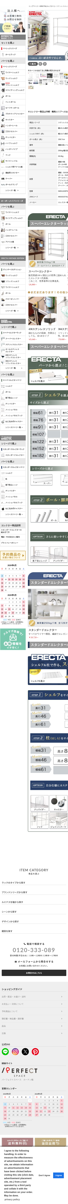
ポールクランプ (9, 185)
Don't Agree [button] (44, 1175)
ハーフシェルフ (9, 143)
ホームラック (8, 55)
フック (6, 155)
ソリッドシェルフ (10, 281)
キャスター (7, 120)
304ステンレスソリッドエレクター (11, 362)
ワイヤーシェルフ (10, 73)
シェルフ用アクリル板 (12, 167)
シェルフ (6, 386)
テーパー (6, 179)
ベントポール (8, 102)
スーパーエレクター (11, 339)
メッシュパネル (9, 410)
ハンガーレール (9, 126)
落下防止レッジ (9, 398)
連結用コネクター (10, 173)
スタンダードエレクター (12, 455)
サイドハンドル (9, 161)
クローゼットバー (10, 299)
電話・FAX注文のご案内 (10, 537)
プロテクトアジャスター (12, 114)
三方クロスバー (9, 131)
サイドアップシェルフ (12, 218)
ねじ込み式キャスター (12, 421)
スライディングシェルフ (12, 90)
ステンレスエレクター (12, 345)
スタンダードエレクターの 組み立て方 (11, 531)
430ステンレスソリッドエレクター (11, 356)
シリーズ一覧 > (11, 190)
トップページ (33, 6)
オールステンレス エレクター (10, 350)
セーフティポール (10, 108)
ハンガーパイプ (9, 149)
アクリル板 (7, 242)
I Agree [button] (58, 1175)
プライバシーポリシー (9, 543)
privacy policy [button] (12, 1199)
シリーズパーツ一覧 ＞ (14, 427)
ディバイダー (8, 137)
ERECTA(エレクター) (47, 6)
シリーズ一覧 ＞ (14, 368)
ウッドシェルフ (9, 78)
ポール (6, 96)
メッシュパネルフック (12, 416)
